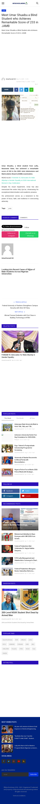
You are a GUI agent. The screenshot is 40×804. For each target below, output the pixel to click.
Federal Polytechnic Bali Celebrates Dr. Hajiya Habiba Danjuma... (24, 548)
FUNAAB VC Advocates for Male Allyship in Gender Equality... (18, 356)
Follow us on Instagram (11, 234)
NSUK (28, 649)
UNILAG (23, 640)
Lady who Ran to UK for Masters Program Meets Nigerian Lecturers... (26, 747)
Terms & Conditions (19, 796)
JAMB (3, 10)
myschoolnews (7, 640)
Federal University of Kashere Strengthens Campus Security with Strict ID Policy (20, 307)
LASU (30, 640)
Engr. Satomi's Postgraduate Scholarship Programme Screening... (24, 448)
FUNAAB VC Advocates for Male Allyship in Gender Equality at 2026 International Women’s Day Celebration (19, 180)
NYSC (4, 644)
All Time (32, 418)
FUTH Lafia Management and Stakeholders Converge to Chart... (26, 559)
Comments (23, 218)
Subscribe (33, 774)
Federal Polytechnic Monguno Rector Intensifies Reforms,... (25, 570)
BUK (16, 640)
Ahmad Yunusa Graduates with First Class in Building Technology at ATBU (20, 316)
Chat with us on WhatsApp (30, 234)
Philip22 (17, 439)
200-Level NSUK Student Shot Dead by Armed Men (20, 614)
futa (34, 649)
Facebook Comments (10, 218)
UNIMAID (12, 644)
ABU (33, 644)
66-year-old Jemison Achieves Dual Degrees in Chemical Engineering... (26, 728)
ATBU (21, 649)
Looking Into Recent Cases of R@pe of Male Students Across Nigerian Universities (18, 271)
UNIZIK (5, 653)
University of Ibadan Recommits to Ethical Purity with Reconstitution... (26, 460)
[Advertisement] (20, 56)
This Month (20, 418)
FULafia (14, 649)
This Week (7, 418)
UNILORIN (6, 649)
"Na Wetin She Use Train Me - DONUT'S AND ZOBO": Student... (25, 737)
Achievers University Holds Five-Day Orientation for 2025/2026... (26, 436)
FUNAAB (20, 644)
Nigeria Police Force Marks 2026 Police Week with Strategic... (26, 471)
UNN (27, 644)
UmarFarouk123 (9, 79)
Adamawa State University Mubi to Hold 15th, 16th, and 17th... (26, 425)
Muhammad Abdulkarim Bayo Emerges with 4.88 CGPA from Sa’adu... (25, 536)
